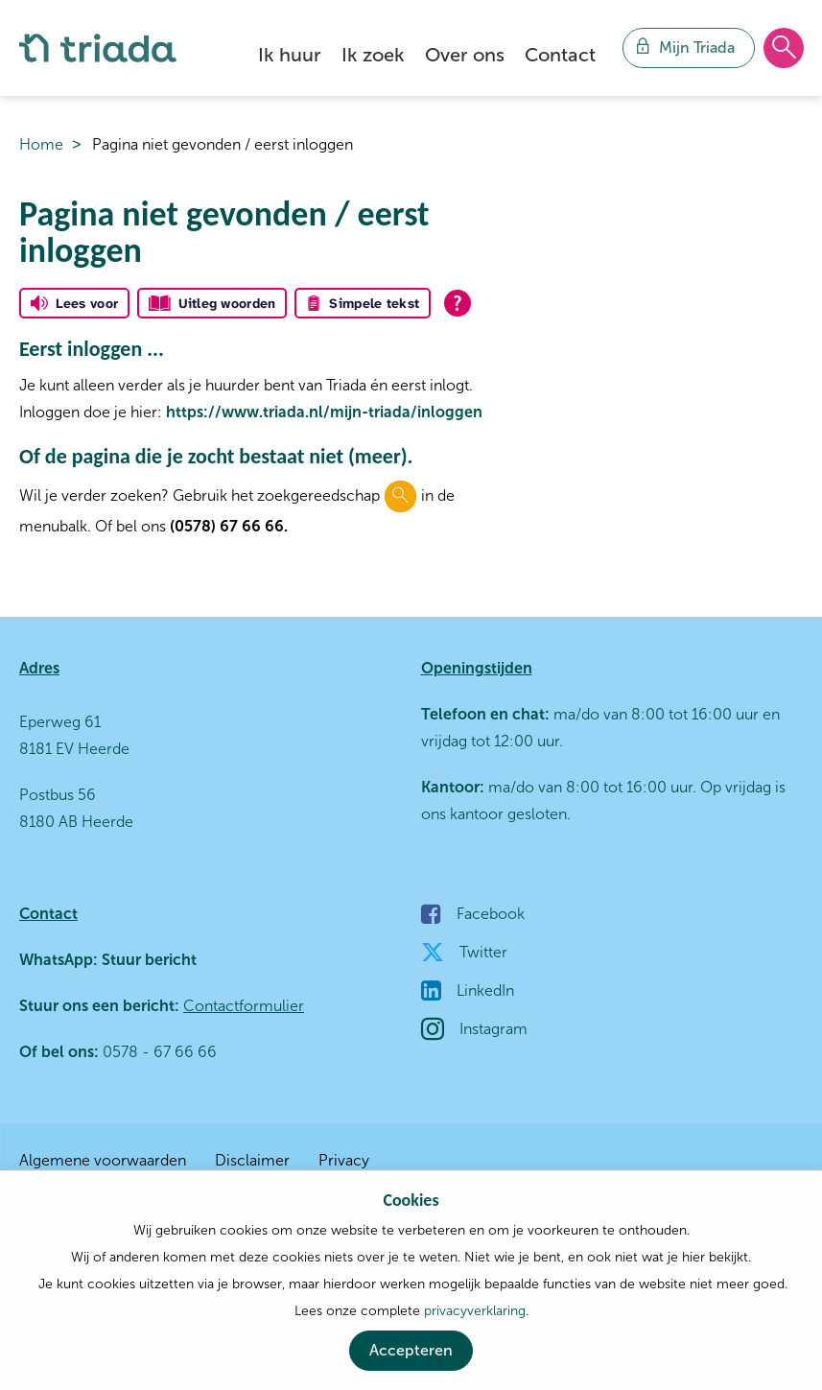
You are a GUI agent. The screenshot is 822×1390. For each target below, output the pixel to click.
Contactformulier (243, 1006)
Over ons (465, 54)
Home (41, 144)
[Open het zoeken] (783, 49)
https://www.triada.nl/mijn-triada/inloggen (324, 412)
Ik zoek (373, 54)
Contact (560, 54)
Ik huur (289, 54)
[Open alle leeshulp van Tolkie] (457, 303)
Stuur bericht (147, 960)
